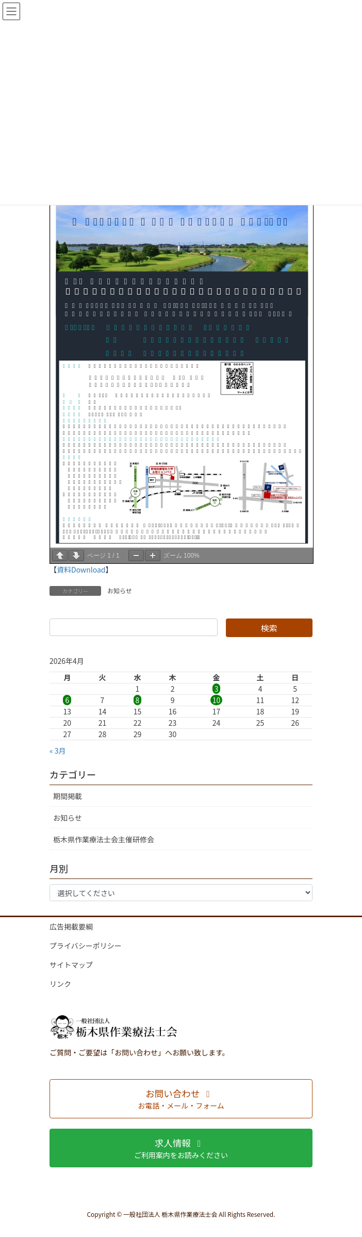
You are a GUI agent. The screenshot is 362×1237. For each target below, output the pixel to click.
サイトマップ (71, 964)
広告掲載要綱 (71, 926)
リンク (60, 984)
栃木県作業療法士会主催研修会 (103, 839)
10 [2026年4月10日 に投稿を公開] (216, 700)
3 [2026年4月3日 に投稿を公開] (217, 688)
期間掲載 (67, 796)
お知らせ (119, 590)
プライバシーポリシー (86, 945)
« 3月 (58, 750)
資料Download (81, 569)
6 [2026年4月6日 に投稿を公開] (67, 700)
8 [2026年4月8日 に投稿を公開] (138, 700)
